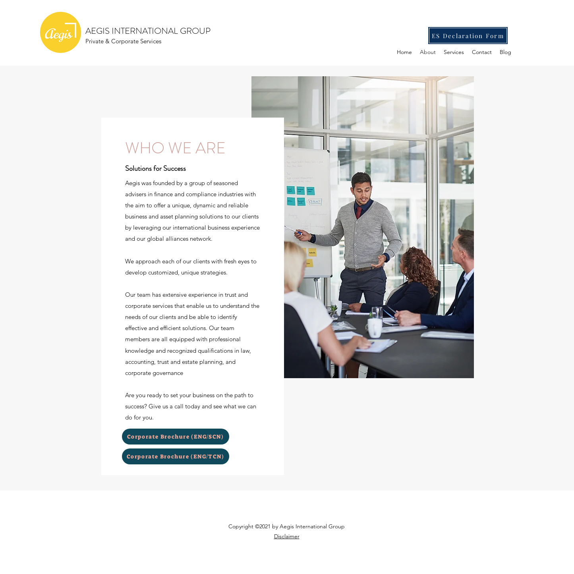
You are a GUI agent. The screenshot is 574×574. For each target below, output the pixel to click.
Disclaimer (287, 536)
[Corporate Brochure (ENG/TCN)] (175, 456)
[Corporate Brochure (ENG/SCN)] (175, 437)
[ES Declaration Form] (468, 35)
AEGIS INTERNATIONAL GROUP (148, 31)
